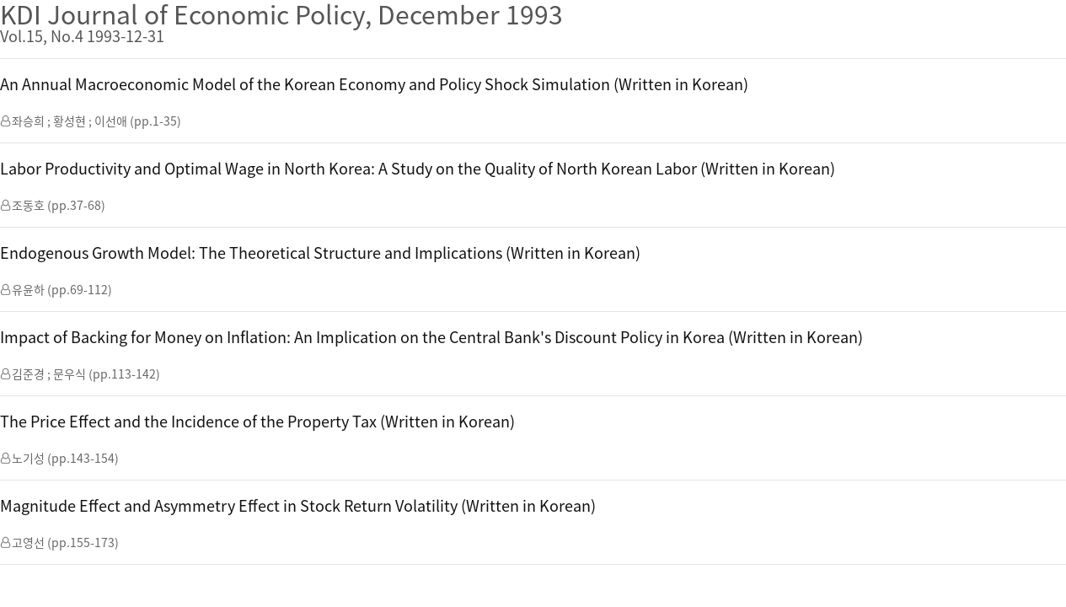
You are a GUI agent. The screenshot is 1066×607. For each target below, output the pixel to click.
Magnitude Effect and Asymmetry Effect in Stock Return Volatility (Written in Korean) (298, 505)
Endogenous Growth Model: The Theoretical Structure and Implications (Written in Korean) (320, 252)
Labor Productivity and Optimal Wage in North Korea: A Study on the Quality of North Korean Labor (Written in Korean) (417, 168)
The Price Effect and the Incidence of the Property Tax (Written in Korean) (257, 421)
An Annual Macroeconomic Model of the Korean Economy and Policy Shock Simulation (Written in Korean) (374, 84)
